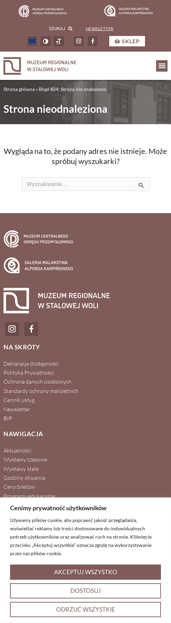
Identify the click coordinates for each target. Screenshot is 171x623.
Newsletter (100, 28)
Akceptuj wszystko (85, 572)
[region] (85, 560)
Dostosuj (85, 590)
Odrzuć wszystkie (85, 609)
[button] (162, 66)
